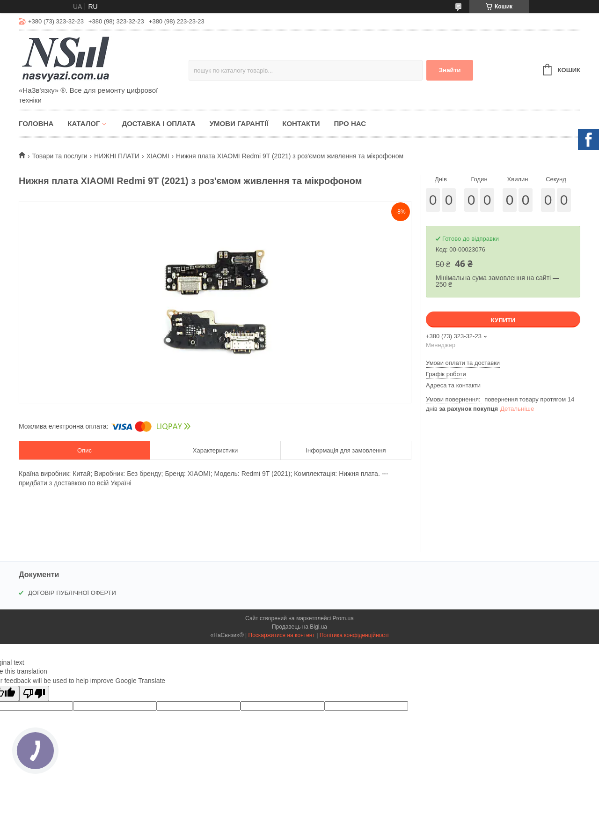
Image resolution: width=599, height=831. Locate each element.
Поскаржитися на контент (281, 635)
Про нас (350, 123)
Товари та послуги (59, 156)
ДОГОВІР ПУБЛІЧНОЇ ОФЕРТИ (72, 592)
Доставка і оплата (158, 123)
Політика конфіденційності (354, 635)
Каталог (83, 123)
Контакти (301, 123)
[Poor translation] (34, 693)
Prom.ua (343, 618)
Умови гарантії (239, 123)
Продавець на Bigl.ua (299, 626)
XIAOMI (157, 156)
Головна (36, 123)
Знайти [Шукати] (450, 70)
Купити (503, 320)
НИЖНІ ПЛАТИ (116, 156)
